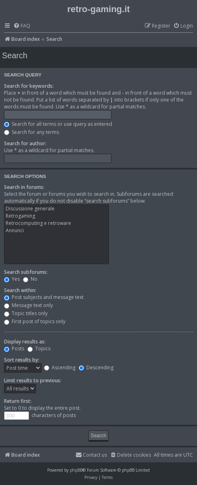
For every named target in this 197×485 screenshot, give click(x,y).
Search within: (20, 290)
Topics (38, 348)
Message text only (28, 305)
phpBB (76, 470)
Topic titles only (26, 313)
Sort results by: (21, 359)
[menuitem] (21, 26)
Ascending (59, 367)
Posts (14, 348)
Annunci (56, 230)
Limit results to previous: (32, 380)
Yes (12, 278)
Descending (96, 367)
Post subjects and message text (44, 297)
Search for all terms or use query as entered (58, 124)
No (30, 278)
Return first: (17, 401)
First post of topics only (34, 321)
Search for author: (25, 143)
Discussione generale (56, 208)
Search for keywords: (29, 86)
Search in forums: (24, 187)
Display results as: (25, 341)
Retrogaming (56, 216)
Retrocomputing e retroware (56, 223)
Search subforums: (26, 272)
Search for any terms (31, 132)
